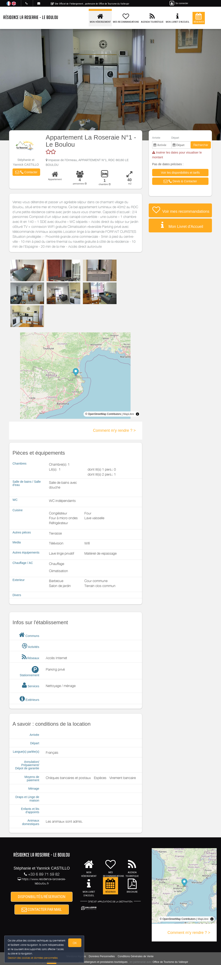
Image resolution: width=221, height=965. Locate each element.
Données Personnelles (102, 956)
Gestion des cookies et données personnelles (33, 957)
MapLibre (128, 414)
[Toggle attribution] (137, 414)
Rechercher (200, 145)
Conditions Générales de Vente (135, 956)
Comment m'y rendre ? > (114, 430)
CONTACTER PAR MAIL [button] (42, 909)
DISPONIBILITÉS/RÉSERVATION (41, 896)
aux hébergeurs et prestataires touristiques (102, 961)
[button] (26, 172)
